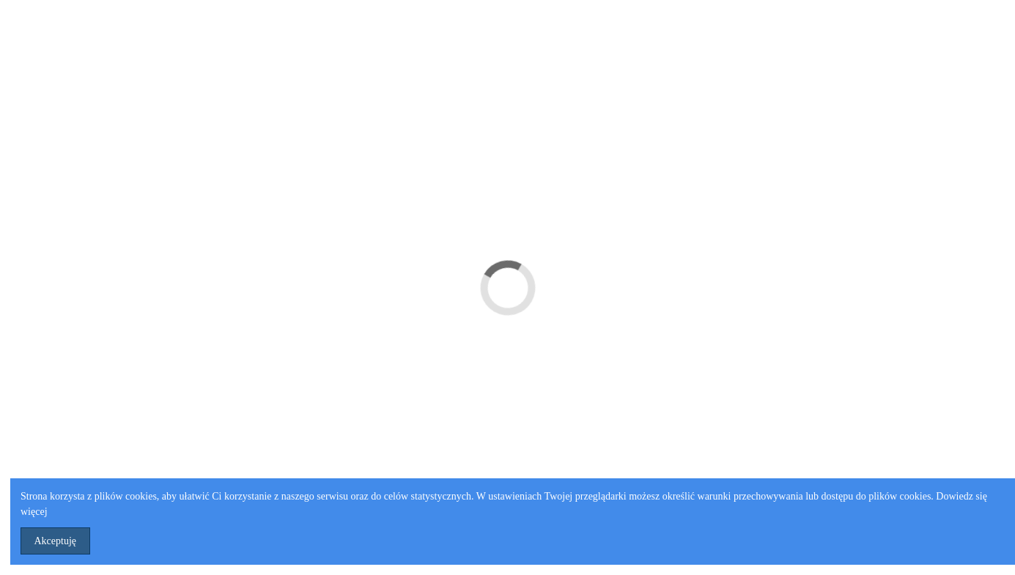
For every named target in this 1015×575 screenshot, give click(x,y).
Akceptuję (55, 540)
